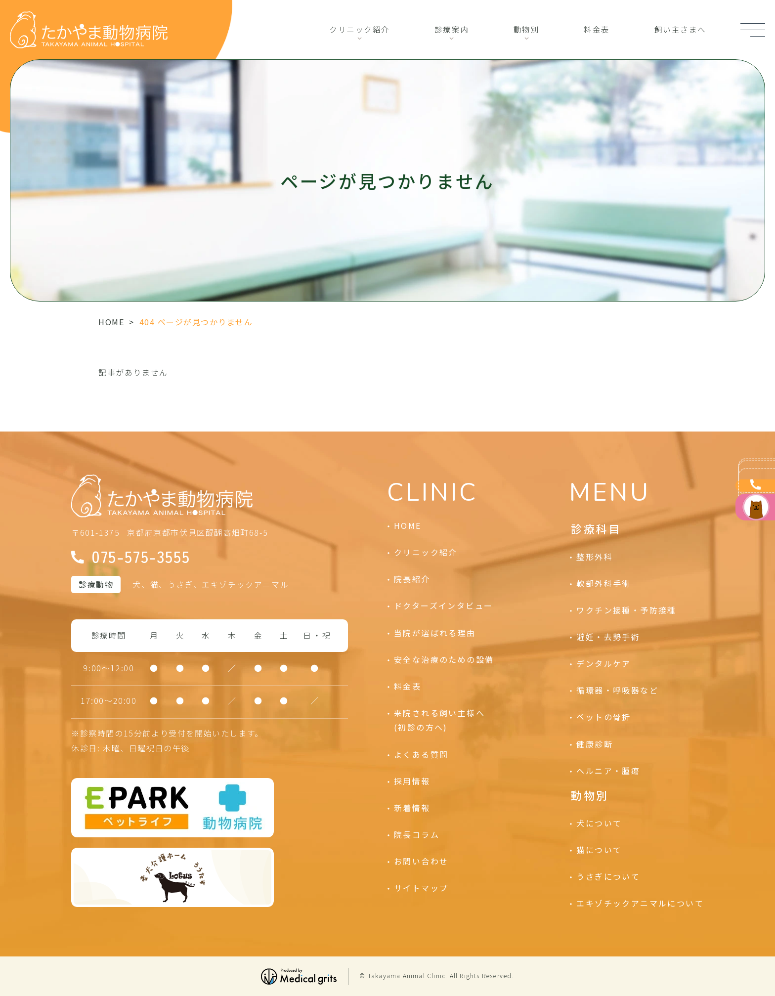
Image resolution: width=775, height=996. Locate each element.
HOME (111, 322)
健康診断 (594, 744)
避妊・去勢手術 (608, 637)
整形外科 (594, 557)
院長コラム (416, 834)
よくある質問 (421, 754)
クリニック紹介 (359, 30)
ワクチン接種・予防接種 (626, 610)
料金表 (597, 30)
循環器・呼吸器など (617, 690)
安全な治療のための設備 (444, 659)
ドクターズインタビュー (443, 605)
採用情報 (412, 781)
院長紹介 (412, 579)
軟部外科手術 (603, 583)
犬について (599, 823)
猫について (599, 850)
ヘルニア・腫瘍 (608, 771)
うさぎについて (608, 876)
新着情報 (412, 808)
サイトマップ (421, 888)
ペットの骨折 (603, 717)
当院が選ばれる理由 (435, 633)
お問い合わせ (421, 861)
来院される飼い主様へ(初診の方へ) (439, 720)
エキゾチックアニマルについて (640, 903)
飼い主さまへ (680, 30)
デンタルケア (603, 663)
